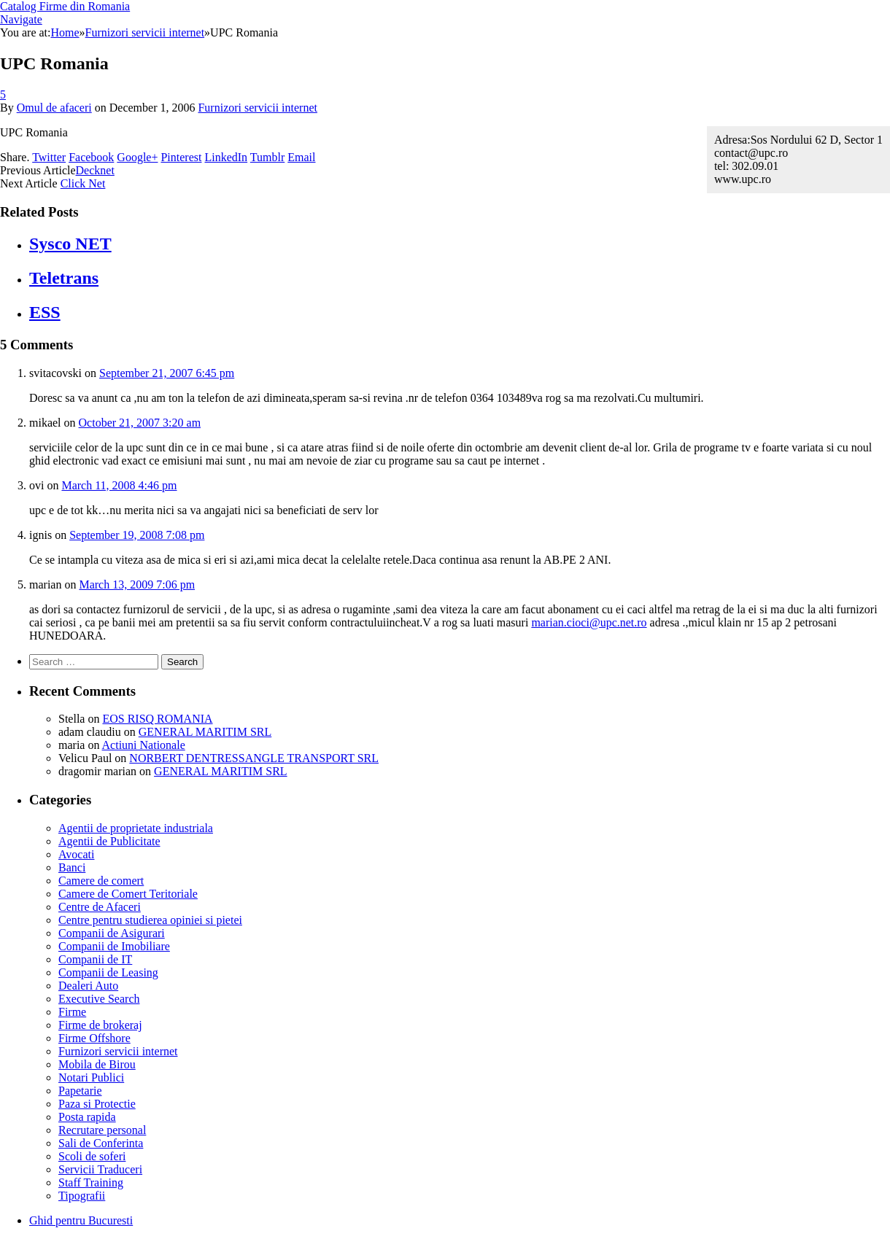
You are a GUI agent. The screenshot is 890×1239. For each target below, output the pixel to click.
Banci (71, 867)
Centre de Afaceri (99, 907)
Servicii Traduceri (100, 1169)
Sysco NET (70, 243)
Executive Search (99, 999)
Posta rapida (87, 1117)
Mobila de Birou (97, 1064)
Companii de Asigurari (111, 933)
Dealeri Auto (88, 985)
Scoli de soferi (91, 1156)
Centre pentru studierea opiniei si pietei (150, 920)
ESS (45, 312)
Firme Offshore (94, 1038)
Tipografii (81, 1195)
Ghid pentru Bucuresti (81, 1220)
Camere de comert (101, 880)
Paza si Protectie (97, 1104)
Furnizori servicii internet (257, 107)
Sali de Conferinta (100, 1143)
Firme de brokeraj (100, 1025)
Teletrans (63, 277)
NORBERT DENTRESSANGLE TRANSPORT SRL (254, 758)
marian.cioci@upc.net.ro (588, 622)
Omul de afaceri (54, 107)
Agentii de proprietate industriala (135, 828)
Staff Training (90, 1182)
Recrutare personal (102, 1130)
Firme (72, 1012)
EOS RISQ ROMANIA (157, 718)
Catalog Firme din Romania (65, 6)
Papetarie (80, 1090)
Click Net (83, 183)
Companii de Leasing (108, 972)
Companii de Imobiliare (114, 946)
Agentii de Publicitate (109, 841)
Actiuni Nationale (143, 745)
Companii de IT (95, 959)
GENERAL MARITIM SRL (205, 732)
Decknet (95, 170)
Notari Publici (91, 1077)
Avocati (76, 854)
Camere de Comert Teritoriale (128, 894)
